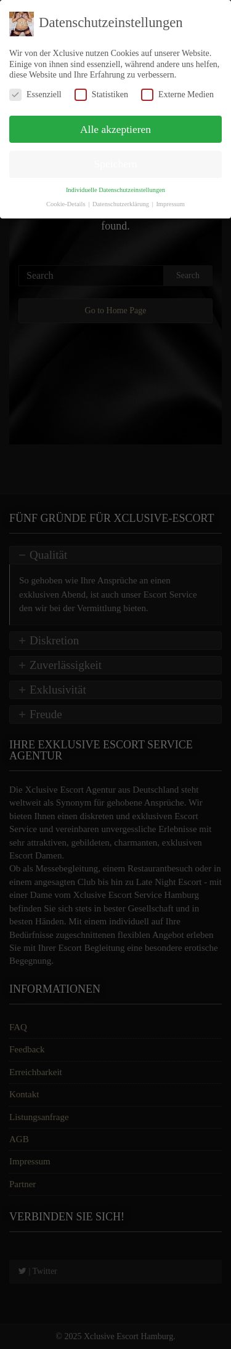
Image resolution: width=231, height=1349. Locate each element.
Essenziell (35, 94)
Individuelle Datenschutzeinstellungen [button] (115, 189)
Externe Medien (177, 94)
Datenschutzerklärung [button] (121, 204)
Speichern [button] (115, 164)
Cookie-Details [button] (66, 204)
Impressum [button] (170, 204)
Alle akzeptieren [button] (115, 129)
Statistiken (101, 94)
